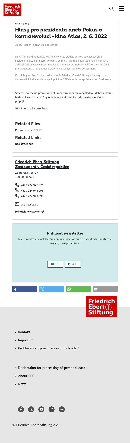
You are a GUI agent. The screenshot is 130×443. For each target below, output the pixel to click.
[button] (24, 289)
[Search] (112, 8)
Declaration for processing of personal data (51, 368)
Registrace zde (24, 143)
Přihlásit (55, 264)
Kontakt (73, 264)
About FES (26, 376)
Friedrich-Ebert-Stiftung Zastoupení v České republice (42, 164)
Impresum (25, 340)
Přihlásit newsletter (27, 211)
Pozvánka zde (24, 130)
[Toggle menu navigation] (121, 8)
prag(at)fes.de (29, 204)
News (22, 384)
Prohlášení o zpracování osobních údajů (49, 348)
